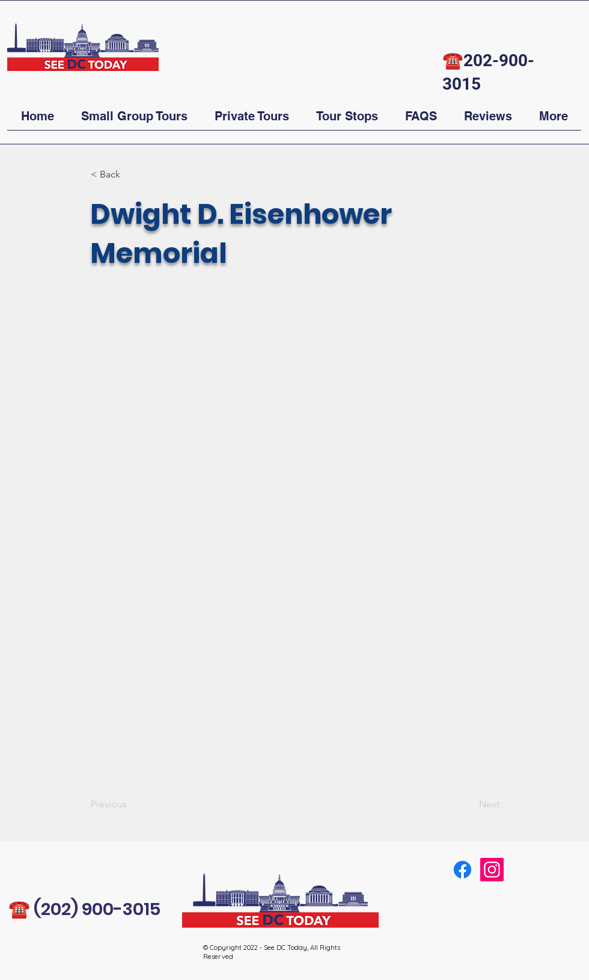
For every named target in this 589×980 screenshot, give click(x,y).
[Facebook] (462, 869)
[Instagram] (492, 869)
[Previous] (130, 804)
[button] (134, 120)
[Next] (469, 804)
